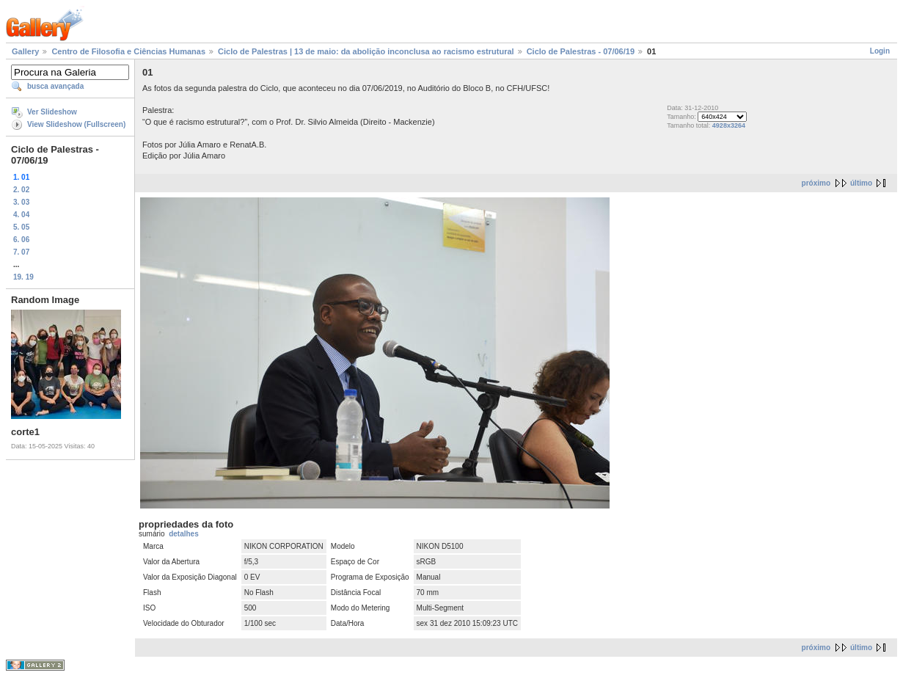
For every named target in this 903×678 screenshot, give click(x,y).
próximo (816, 183)
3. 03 (21, 202)
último (861, 183)
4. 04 (21, 215)
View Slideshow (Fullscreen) (76, 124)
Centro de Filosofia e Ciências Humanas (128, 51)
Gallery (25, 51)
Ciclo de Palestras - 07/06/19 (581, 51)
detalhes (184, 534)
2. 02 (21, 190)
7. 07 (21, 252)
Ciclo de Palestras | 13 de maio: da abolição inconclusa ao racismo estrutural (366, 51)
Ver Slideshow (52, 112)
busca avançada (55, 86)
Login (880, 51)
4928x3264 (728, 125)
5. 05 (21, 227)
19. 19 (23, 277)
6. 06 (21, 240)
